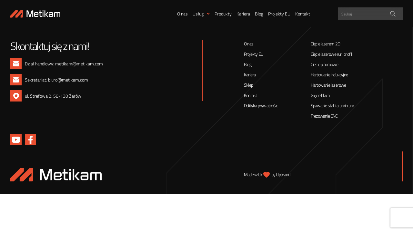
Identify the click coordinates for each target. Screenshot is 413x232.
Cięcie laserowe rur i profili (332, 54)
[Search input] (371, 13)
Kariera (243, 13)
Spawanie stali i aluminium (332, 105)
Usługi (199, 13)
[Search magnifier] (393, 14)
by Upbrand (280, 174)
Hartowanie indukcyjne (329, 74)
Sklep (248, 85)
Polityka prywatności (261, 105)
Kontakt (302, 13)
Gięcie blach (320, 95)
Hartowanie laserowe (328, 85)
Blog (259, 13)
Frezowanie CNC (324, 115)
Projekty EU (279, 13)
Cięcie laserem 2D (325, 43)
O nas (182, 13)
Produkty (223, 13)
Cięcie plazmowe (324, 64)
